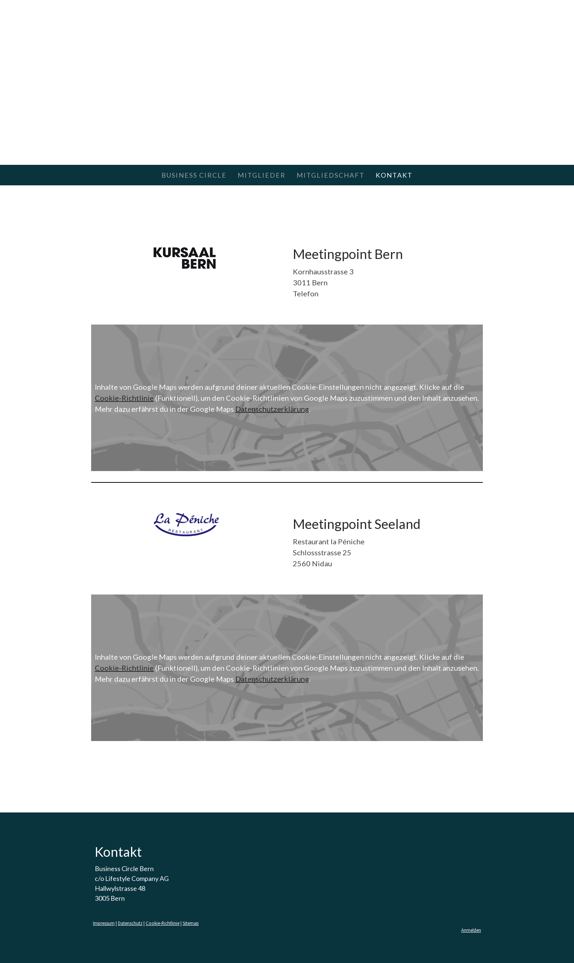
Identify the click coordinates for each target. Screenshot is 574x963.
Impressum (104, 923)
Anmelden (471, 930)
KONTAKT (394, 175)
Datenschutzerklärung (272, 408)
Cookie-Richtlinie (124, 397)
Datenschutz (130, 923)
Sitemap (191, 923)
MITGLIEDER (262, 175)
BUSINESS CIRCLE (194, 175)
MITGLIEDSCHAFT (331, 175)
